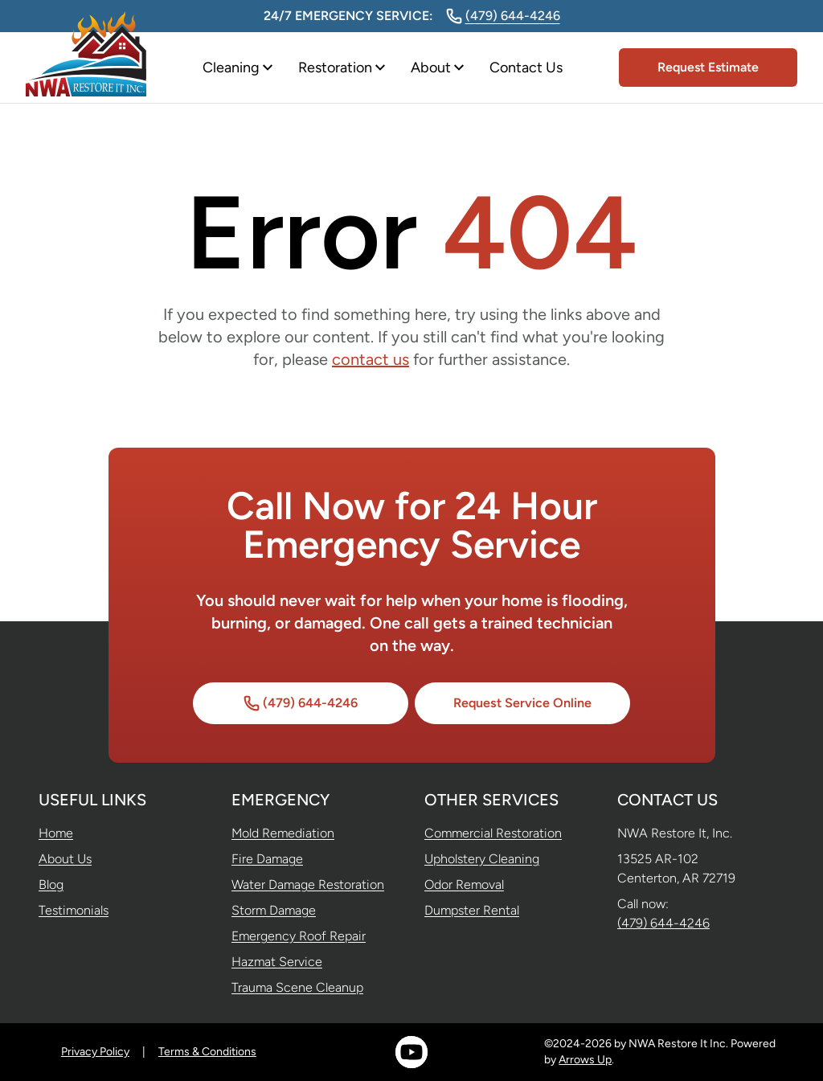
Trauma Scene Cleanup (297, 987)
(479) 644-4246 (503, 16)
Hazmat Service (276, 961)
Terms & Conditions (207, 1051)
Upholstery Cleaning (481, 858)
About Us (65, 858)
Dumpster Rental (471, 910)
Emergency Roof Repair (298, 936)
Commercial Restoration (493, 833)
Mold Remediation (282, 833)
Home (56, 833)
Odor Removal (464, 884)
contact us (370, 359)
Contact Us (526, 67)
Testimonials (74, 910)
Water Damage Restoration (307, 884)
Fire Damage (267, 858)
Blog (51, 884)
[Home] (86, 67)
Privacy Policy (95, 1051)
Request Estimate (708, 67)
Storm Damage (273, 910)
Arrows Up (585, 1060)
